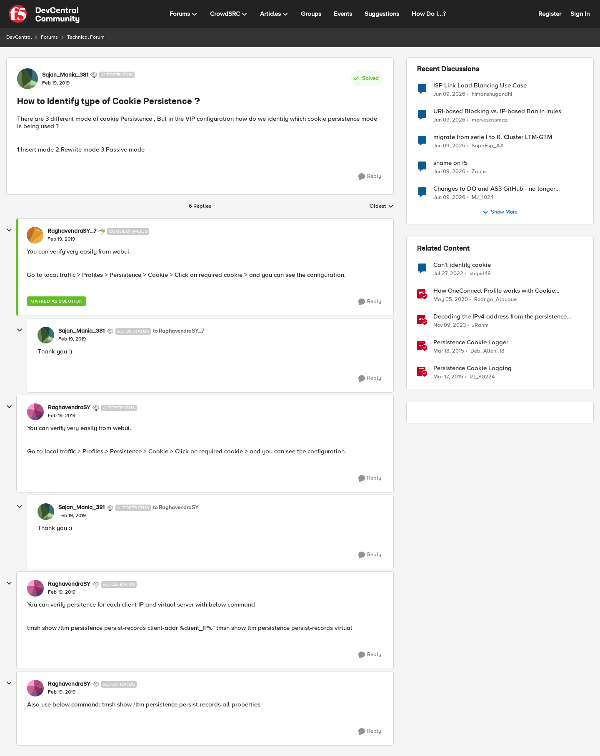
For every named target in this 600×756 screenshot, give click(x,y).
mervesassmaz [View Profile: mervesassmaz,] (490, 120)
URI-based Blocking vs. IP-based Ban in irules (497, 111)
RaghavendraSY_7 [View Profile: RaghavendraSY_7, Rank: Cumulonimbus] (72, 231)
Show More (500, 212)
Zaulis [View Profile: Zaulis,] (479, 172)
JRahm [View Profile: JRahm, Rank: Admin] (480, 325)
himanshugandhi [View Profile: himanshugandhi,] (492, 94)
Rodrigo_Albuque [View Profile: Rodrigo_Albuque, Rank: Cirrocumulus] (495, 299)
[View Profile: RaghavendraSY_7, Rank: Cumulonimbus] (35, 235)
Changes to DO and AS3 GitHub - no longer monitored (494, 188)
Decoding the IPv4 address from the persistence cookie (500, 316)
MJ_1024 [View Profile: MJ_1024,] (482, 197)
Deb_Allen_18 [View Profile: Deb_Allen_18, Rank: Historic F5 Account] (487, 351)
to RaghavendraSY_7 (178, 331)
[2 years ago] (449, 325)
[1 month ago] (449, 94)
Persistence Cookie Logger (470, 342)
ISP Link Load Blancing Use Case (480, 85)
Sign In (580, 13)
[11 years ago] (448, 351)
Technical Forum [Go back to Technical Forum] (86, 37)
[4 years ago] (448, 274)
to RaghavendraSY (175, 508)
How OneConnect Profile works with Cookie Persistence (494, 290)
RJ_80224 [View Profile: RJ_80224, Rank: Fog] (482, 377)
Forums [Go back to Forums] (49, 37)
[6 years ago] (450, 299)
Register (549, 13)
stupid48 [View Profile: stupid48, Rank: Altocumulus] (480, 274)
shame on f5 (450, 163)
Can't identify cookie (462, 265)
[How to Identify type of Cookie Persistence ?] (61, 239)
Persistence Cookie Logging (472, 368)
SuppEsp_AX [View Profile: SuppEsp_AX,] (488, 146)
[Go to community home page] (44, 14)
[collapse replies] (9, 230)
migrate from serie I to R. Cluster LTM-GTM (492, 137)
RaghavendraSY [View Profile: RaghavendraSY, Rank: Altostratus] (69, 407)
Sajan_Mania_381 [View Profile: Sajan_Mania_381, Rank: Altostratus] (65, 75)
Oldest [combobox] (382, 206)
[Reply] (370, 176)
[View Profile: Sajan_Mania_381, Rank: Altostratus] (27, 78)
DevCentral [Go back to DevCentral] (19, 37)
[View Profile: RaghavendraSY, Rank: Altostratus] (35, 411)
